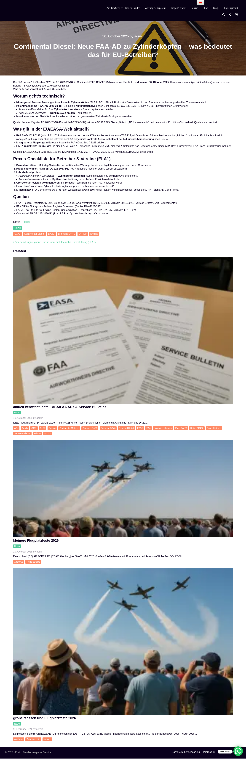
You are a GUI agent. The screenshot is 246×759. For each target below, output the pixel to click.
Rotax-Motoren (214, 428)
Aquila (25, 428)
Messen (47, 740)
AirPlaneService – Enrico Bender (123, 8)
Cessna (52, 428)
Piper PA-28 (181, 428)
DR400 (83, 233)
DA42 (51, 233)
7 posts (26, 221)
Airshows (18, 562)
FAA (148, 428)
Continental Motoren (69, 428)
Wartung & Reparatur (155, 8)
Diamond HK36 (126, 428)
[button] (230, 14)
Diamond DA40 (66, 233)
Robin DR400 (196, 428)
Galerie (194, 8)
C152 (34, 428)
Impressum (209, 752)
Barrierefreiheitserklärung (186, 752)
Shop (205, 8)
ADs (16, 428)
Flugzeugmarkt (230, 8)
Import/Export (178, 8)
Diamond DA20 (90, 428)
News (17, 227)
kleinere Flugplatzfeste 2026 (36, 541)
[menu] (200, 2)
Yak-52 (47, 434)
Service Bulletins (22, 434)
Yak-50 (37, 434)
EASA (140, 428)
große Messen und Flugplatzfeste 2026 (44, 718)
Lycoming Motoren (163, 428)
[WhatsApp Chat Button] (238, 751)
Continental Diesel (34, 233)
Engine (94, 233)
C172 (17, 233)
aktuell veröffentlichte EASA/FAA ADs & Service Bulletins (59, 407)
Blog (215, 8)
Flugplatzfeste (33, 562)
